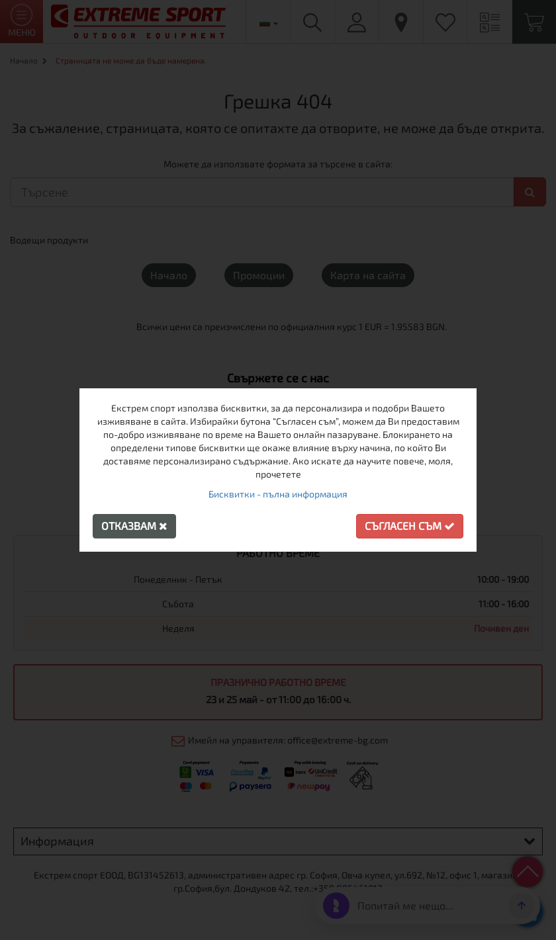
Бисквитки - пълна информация (278, 493)
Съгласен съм (410, 525)
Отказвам (134, 525)
